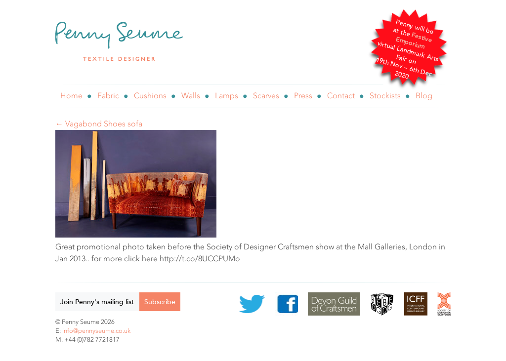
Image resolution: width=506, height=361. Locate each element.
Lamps (226, 95)
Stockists (385, 95)
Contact (341, 95)
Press (303, 95)
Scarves (266, 95)
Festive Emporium (414, 40)
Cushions (150, 95)
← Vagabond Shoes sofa (98, 123)
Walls (190, 95)
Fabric (108, 95)
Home (71, 95)
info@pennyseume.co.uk (96, 330)
